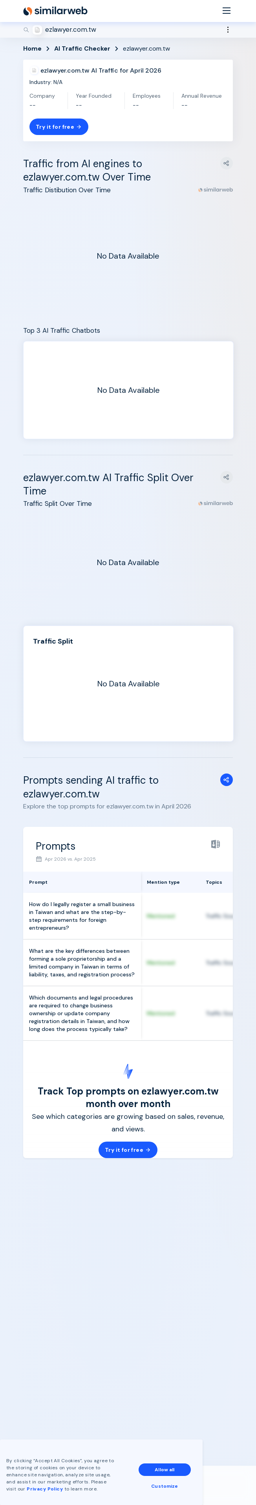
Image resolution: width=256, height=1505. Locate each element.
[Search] (128, 30)
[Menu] (226, 11)
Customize (164, 1486)
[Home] (55, 11)
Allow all (164, 1470)
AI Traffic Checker (82, 48)
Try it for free (59, 126)
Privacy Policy (45, 1489)
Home (32, 48)
